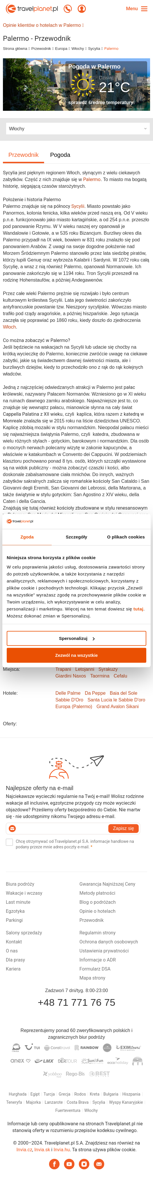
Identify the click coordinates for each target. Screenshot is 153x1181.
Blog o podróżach (97, 902)
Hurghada (18, 1094)
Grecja (64, 1094)
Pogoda (60, 155)
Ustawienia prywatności (104, 951)
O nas (12, 951)
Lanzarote (54, 1102)
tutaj (138, 608)
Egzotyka (15, 911)
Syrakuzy (108, 669)
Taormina (99, 675)
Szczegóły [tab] (76, 536)
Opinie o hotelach (97, 911)
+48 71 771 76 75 (76, 1002)
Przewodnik (41, 48)
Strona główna (15, 48)
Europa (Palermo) (73, 706)
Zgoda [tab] (27, 536)
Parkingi (14, 920)
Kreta (95, 1094)
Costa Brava (77, 1102)
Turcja (49, 1094)
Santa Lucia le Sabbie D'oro (116, 699)
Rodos (80, 1094)
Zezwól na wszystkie (76, 655)
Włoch (9, 326)
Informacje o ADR (97, 960)
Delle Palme (68, 693)
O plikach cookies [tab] (126, 536)
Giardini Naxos (70, 675)
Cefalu (120, 675)
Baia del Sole (123, 693)
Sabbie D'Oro (69, 699)
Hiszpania (131, 1094)
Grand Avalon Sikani (117, 706)
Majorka (33, 1102)
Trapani (63, 669)
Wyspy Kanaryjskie (126, 1102)
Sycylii (77, 206)
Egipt (35, 1094)
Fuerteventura (67, 1110)
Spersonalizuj (77, 638)
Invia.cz (24, 1149)
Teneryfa (14, 1102)
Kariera (13, 969)
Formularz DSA (94, 969)
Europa (61, 48)
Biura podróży (20, 884)
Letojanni (84, 669)
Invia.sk (42, 1149)
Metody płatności (97, 893)
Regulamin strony (97, 933)
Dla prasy (15, 960)
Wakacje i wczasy (24, 893)
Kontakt (14, 942)
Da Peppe (95, 693)
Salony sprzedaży (24, 933)
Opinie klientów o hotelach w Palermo (43, 25)
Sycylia (94, 48)
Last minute (18, 902)
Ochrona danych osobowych (108, 942)
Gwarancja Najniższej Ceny (107, 884)
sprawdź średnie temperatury (101, 102)
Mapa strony (92, 978)
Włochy (78, 48)
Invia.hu (61, 1149)
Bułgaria (110, 1094)
